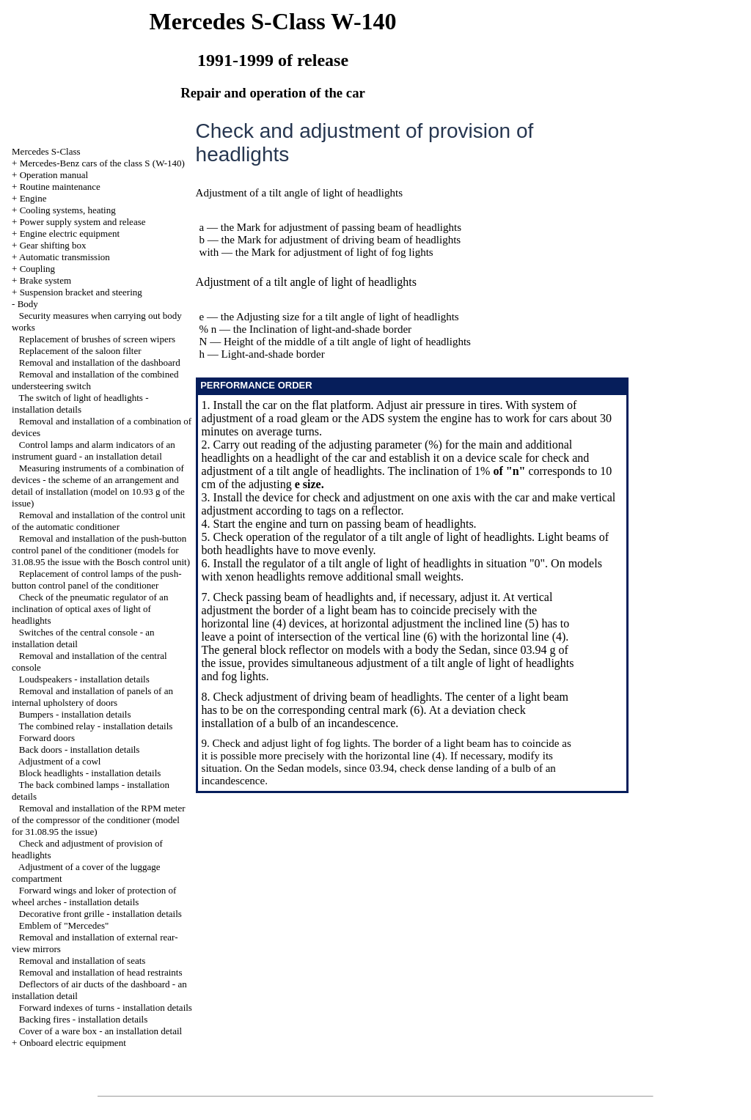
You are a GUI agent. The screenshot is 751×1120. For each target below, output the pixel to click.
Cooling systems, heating (68, 210)
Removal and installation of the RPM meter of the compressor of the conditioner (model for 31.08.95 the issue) (99, 820)
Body (28, 303)
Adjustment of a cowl (59, 761)
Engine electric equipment (70, 233)
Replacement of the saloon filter (80, 350)
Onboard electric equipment (73, 1042)
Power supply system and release (83, 221)
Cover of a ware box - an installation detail (100, 1030)
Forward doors (47, 737)
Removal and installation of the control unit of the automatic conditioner (98, 520)
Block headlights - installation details (90, 772)
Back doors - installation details (79, 749)
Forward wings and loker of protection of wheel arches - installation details (94, 896)
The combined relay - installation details (96, 726)
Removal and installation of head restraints (101, 972)
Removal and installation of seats (82, 960)
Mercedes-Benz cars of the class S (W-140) (102, 163)
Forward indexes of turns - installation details (105, 1007)
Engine (33, 198)
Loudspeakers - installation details (84, 679)
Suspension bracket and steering (81, 292)
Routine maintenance (60, 186)
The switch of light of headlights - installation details (80, 403)
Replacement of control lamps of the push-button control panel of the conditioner (96, 579)
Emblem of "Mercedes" (64, 925)
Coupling (37, 268)
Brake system (45, 280)
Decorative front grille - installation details (100, 913)
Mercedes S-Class (46, 151)
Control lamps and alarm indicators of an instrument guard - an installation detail (93, 450)
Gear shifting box (53, 245)
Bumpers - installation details (75, 714)
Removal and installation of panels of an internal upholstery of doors (92, 696)
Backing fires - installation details (83, 1019)
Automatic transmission (64, 256)
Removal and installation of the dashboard (99, 362)
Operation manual (54, 174)
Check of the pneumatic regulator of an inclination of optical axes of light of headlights (90, 609)
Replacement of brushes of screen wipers (97, 339)
